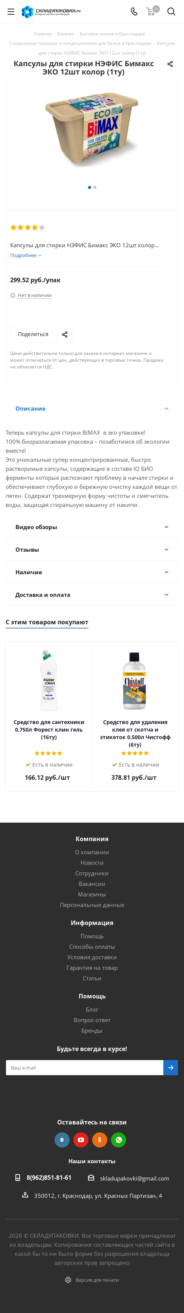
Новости (92, 862)
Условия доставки (92, 957)
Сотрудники (92, 873)
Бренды (92, 1030)
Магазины (92, 894)
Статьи (92, 978)
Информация (92, 923)
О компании (92, 852)
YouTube (80, 1139)
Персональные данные (92, 904)
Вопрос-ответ (92, 1020)
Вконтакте (62, 1139)
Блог (92, 1009)
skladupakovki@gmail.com (134, 1178)
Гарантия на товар (92, 967)
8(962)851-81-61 (49, 1177)
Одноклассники (99, 1139)
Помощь (92, 936)
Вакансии (92, 883)
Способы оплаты (92, 946)
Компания (92, 839)
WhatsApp (118, 1139)
